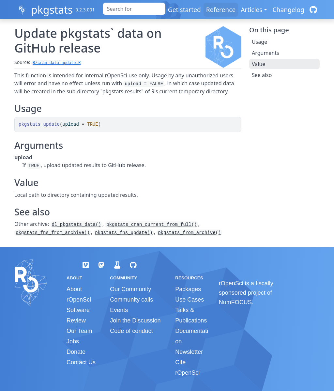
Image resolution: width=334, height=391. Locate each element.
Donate (76, 352)
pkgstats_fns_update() (123, 232)
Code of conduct (131, 331)
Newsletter (189, 352)
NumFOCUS (235, 302)
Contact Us (81, 362)
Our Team (79, 331)
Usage (259, 41)
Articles (251, 9)
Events (119, 310)
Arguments (265, 52)
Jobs (73, 341)
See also (262, 75)
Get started (184, 9)
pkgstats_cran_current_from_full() (151, 224)
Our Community (130, 289)
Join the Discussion (135, 320)
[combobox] (134, 9)
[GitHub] (313, 10)
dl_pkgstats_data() (76, 224)
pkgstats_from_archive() (189, 232)
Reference (220, 9)
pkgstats (52, 10)
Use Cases (189, 299)
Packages (188, 289)
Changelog (288, 9)
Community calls (131, 299)
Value (258, 64)
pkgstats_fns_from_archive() (53, 232)
